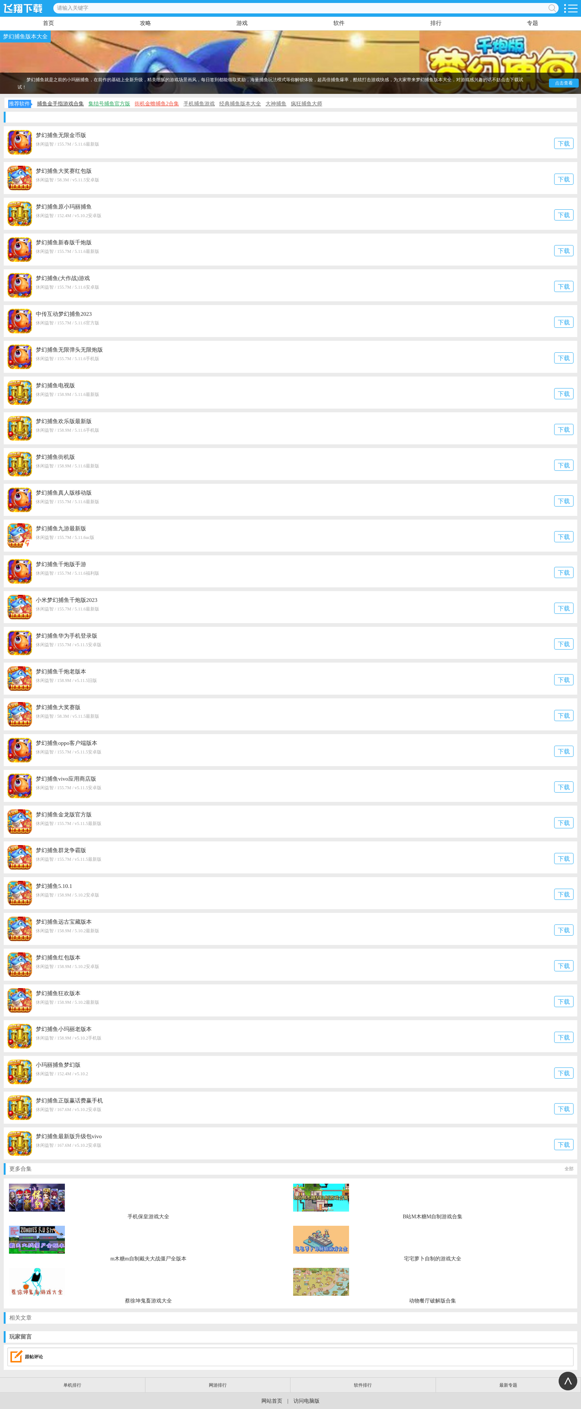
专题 (532, 23)
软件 (339, 23)
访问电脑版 (306, 1401)
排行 (436, 23)
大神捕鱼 (276, 104)
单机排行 (72, 1385)
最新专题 (508, 1385)
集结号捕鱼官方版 (109, 104)
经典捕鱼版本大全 (240, 104)
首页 (48, 23)
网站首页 (271, 1401)
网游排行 (218, 1385)
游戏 (242, 23)
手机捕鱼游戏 (199, 104)
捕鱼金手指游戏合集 (60, 104)
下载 (564, 143)
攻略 (145, 23)
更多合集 (291, 1169)
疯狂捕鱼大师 (306, 104)
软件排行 (363, 1385)
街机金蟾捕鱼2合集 (157, 104)
